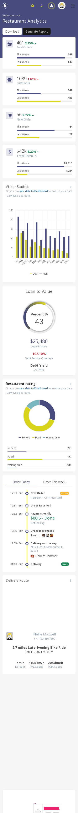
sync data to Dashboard (33, 191)
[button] (51, 6)
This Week (44, 54)
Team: (35, 535)
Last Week (44, 62)
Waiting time (39, 465)
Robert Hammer (46, 556)
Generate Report (36, 31)
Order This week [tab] (54, 482)
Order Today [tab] (21, 482)
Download (12, 31)
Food (39, 457)
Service (39, 448)
